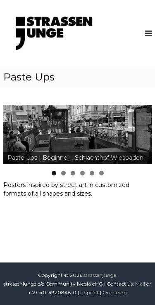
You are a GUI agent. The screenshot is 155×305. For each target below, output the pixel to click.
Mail (140, 284)
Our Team (115, 292)
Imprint (89, 292)
